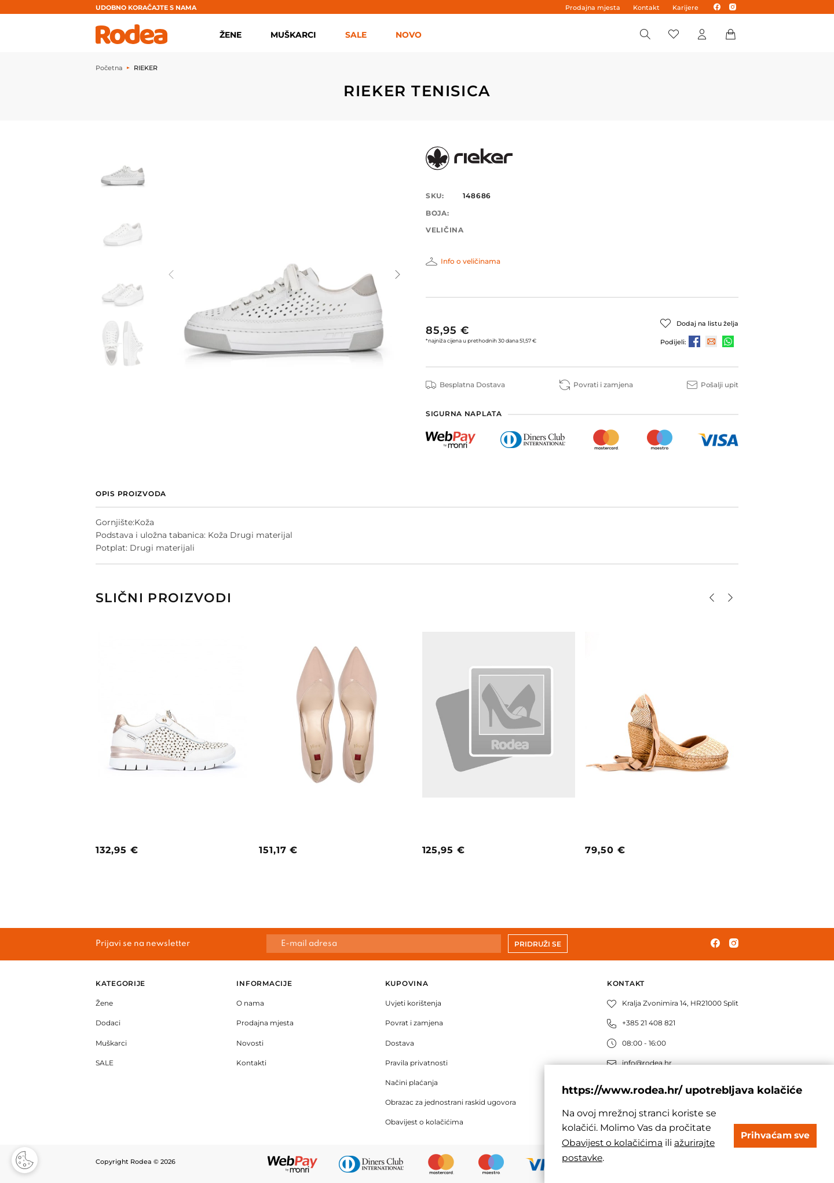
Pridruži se (537, 944)
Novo (409, 35)
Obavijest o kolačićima (424, 1122)
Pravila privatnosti (416, 1062)
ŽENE (231, 35)
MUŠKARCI (293, 35)
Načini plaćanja (411, 1082)
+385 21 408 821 (641, 1022)
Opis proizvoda (131, 493)
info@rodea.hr (639, 1062)
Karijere (685, 7)
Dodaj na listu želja (707, 323)
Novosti (250, 1042)
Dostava (399, 1042)
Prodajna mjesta (592, 7)
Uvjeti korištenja (413, 1003)
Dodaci (108, 1022)
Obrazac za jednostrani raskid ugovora (450, 1102)
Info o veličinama (470, 261)
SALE (356, 35)
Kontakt (646, 7)
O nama (250, 1003)
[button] (396, 274)
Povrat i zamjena (414, 1022)
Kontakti (251, 1062)
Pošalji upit (712, 384)
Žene (104, 1003)
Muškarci (111, 1042)
